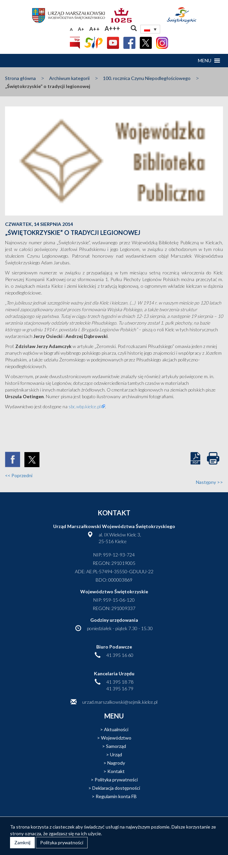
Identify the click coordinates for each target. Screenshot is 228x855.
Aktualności (116, 729)
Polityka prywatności (116, 779)
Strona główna (20, 78)
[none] (150, 29)
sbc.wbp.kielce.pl (85, 406)
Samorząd (116, 746)
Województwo (116, 738)
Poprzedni (18, 475)
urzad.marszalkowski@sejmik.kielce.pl (119, 702)
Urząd (116, 754)
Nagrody (116, 763)
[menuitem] (150, 29)
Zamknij (22, 842)
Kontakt (116, 771)
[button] (204, 60)
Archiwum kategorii (69, 78)
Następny (209, 482)
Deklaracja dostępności (116, 788)
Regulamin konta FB (116, 796)
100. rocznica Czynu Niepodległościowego (147, 78)
